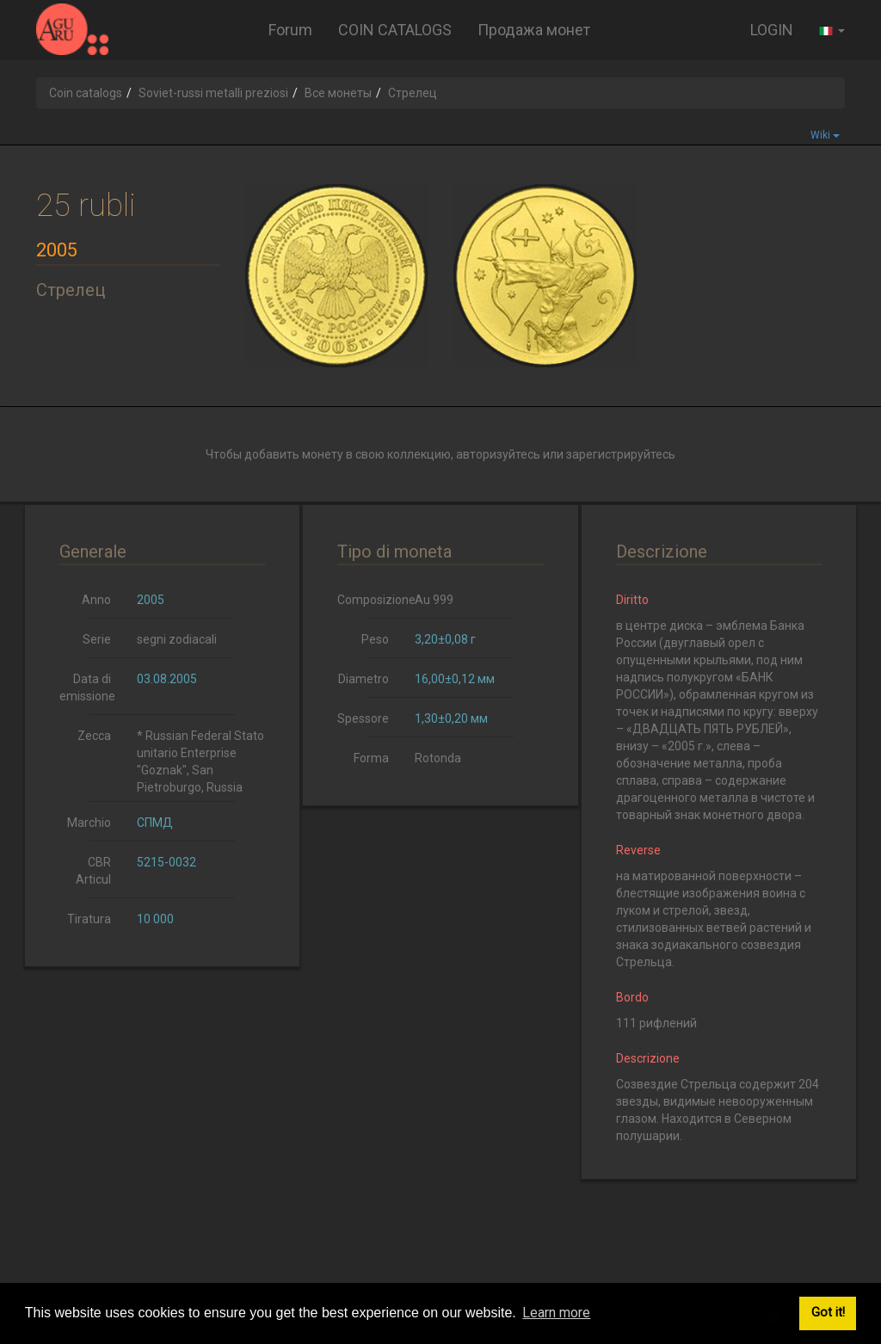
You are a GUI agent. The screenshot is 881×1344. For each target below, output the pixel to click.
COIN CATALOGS (395, 30)
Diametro (363, 679)
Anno (96, 600)
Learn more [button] (556, 1312)
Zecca (94, 736)
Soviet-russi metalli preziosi (213, 93)
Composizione (369, 600)
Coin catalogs (85, 93)
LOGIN (771, 30)
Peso (375, 639)
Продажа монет (533, 30)
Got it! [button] (828, 1312)
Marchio (89, 822)
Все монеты (338, 93)
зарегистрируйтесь (620, 454)
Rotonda (438, 758)
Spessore (363, 718)
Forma (371, 758)
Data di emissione (87, 687)
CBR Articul (93, 870)
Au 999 (434, 600)
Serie (97, 639)
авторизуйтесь (498, 454)
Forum (290, 30)
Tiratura (89, 919)
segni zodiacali (177, 639)
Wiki (825, 135)
